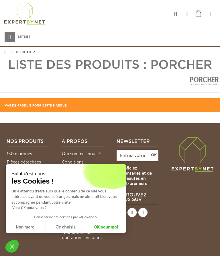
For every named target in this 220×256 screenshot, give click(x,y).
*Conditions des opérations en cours (82, 235)
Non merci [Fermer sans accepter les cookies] (25, 227)
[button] (12, 246)
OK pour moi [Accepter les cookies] (106, 227)
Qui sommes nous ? (81, 153)
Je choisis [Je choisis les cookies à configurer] (66, 227)
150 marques (19, 153)
